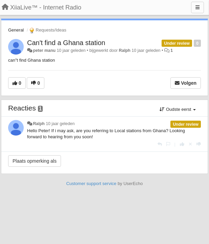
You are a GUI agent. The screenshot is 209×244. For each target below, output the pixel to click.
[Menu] (197, 7)
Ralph (124, 50)
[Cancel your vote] (190, 144)
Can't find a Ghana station (66, 42)
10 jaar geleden (60, 123)
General (16, 30)
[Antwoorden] (160, 144)
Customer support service (91, 183)
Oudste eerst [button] (178, 109)
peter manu (44, 50)
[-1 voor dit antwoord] (198, 144)
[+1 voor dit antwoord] (182, 144)
